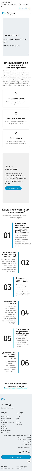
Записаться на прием (13, 188)
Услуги (9, 45)
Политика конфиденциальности (7, 468)
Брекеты (3, 426)
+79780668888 (6, 2)
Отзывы (18, 422)
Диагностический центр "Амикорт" (16, 388)
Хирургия (4, 428)
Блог (17, 420)
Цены (17, 418)
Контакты (19, 424)
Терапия (3, 424)
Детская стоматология (7, 422)
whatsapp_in (20, 8)
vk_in (26, 8)
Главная (3, 45)
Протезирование (6, 430)
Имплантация (5, 432)
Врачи (18, 416)
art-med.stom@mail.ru (24, 447)
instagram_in (29, 8)
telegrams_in (23, 8)
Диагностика (16, 45)
